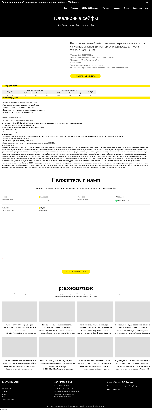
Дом (65, 8)
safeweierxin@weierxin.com (48, 200)
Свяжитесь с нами (140, 8)
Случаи (105, 8)
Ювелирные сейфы (87, 25)
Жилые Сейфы (74, 25)
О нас (126, 8)
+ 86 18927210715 (122, 201)
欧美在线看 (3, 410)
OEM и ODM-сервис (90, 8)
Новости (116, 8)
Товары (74, 8)
